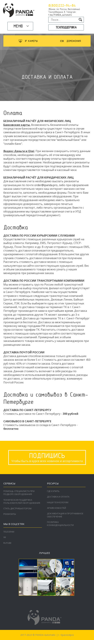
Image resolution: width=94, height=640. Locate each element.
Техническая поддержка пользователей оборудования (21, 501)
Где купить (53, 491)
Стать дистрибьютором (17, 508)
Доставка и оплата (58, 496)
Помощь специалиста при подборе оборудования (18, 493)
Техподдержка (66, 27)
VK (4, 537)
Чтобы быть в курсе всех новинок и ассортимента (47, 457)
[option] (38, 41)
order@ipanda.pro (45, 185)
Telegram (8, 531)
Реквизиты (9, 513)
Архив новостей (56, 507)
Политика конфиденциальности (60, 524)
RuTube (7, 542)
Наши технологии (57, 502)
